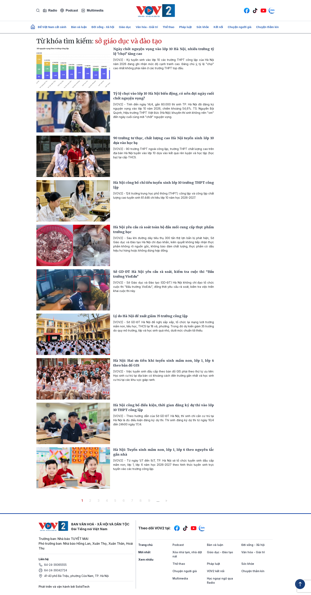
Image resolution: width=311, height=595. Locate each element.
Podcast (69, 10)
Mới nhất (144, 552)
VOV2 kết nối (215, 571)
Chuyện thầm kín (267, 27)
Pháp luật (185, 27)
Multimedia (92, 11)
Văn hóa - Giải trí (147, 27)
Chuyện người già (240, 27)
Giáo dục (125, 27)
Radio (50, 11)
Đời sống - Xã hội (103, 27)
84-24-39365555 (55, 564)
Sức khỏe (202, 27)
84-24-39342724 (55, 570)
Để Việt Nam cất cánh (52, 27)
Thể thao (169, 27)
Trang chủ (145, 544)
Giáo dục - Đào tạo (220, 552)
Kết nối (218, 27)
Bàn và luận (79, 27)
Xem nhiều (145, 559)
